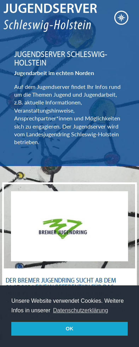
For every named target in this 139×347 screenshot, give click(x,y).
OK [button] (70, 328)
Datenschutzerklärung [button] (80, 310)
